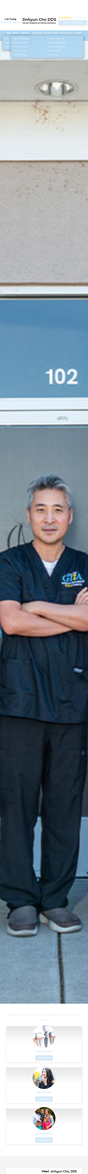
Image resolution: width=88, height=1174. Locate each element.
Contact (78, 38)
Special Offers (66, 33)
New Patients (11, 38)
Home (8, 33)
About (15, 33)
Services (25, 33)
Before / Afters (51, 33)
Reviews (78, 33)
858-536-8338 (10, 22)
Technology (37, 33)
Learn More (44, 1058)
